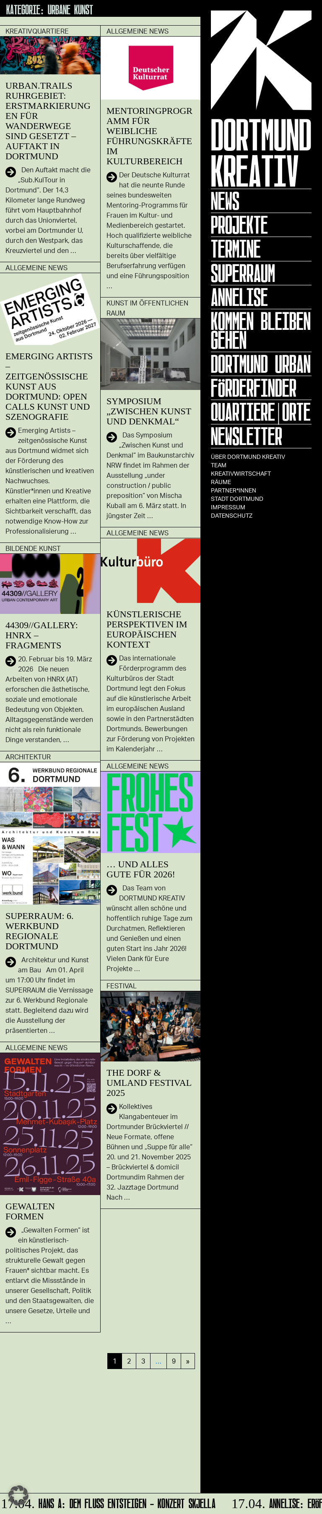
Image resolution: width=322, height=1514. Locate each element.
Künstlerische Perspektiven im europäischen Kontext (146, 629)
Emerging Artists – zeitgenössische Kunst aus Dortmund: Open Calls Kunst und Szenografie (49, 386)
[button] (18, 1495)
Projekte (239, 225)
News (225, 201)
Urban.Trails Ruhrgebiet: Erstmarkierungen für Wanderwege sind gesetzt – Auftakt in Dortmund (48, 120)
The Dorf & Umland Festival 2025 (148, 1082)
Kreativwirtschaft (241, 473)
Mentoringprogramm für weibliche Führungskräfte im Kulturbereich (149, 135)
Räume (221, 481)
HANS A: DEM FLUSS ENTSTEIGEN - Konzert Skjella (109, 1502)
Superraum (243, 273)
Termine (236, 249)
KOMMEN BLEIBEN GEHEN (261, 330)
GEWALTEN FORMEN (30, 1211)
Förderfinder (253, 388)
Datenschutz (231, 515)
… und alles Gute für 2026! (140, 869)
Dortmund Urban (261, 364)
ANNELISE (239, 297)
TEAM (218, 465)
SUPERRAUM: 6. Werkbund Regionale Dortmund (39, 931)
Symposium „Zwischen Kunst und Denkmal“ (148, 411)
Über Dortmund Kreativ (248, 456)
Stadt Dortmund (237, 498)
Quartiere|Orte (261, 412)
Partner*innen (233, 490)
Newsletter (246, 436)
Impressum (228, 507)
